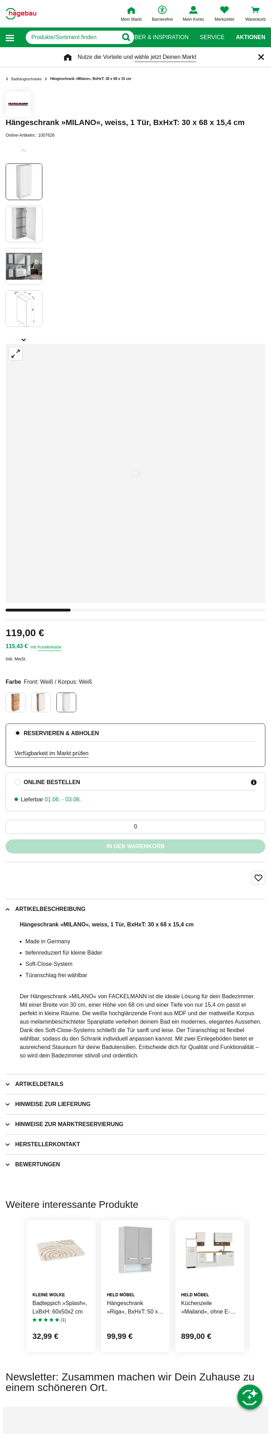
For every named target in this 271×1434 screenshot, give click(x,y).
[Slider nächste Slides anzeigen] (24, 337)
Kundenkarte (49, 647)
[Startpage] (21, 13)
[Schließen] (261, 57)
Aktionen (250, 37)
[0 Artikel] (135, 827)
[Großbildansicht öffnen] (135, 473)
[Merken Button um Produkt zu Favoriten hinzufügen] (258, 878)
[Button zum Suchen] (122, 37)
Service (212, 37)
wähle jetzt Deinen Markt (165, 57)
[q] (67, 37)
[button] (10, 37)
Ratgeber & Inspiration (151, 37)
